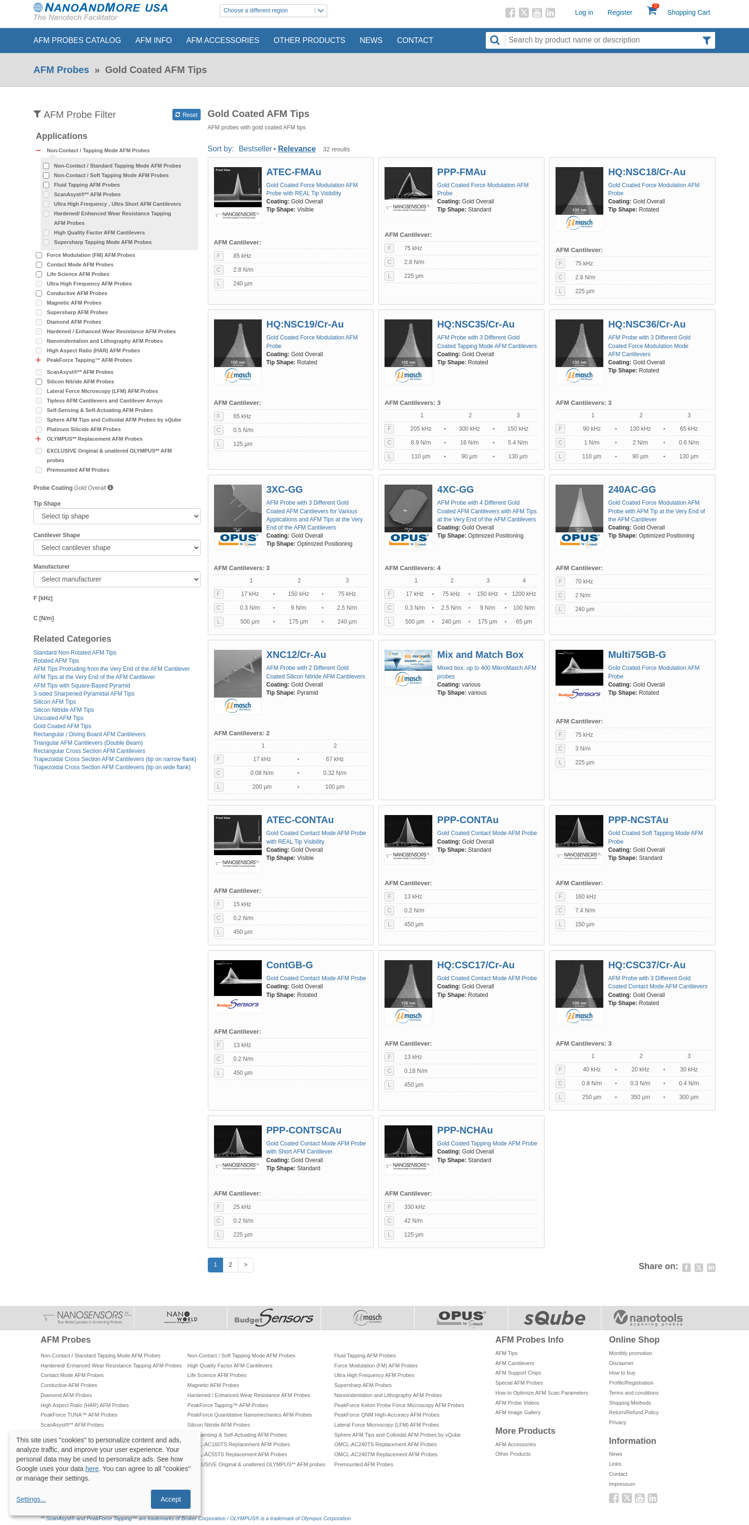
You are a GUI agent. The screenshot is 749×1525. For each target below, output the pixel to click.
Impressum (622, 1484)
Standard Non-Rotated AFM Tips (74, 652)
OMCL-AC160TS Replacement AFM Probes (238, 1444)
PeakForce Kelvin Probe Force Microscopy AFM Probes (399, 1405)
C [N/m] (43, 618)
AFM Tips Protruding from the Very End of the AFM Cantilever (111, 669)
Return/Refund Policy (634, 1412)
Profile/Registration (631, 1383)
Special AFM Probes (519, 1383)
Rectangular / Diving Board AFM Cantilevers (89, 734)
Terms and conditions (634, 1393)
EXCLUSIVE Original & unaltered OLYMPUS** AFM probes (109, 455)
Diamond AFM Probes (74, 322)
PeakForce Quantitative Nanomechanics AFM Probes (249, 1415)
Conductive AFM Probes (77, 293)
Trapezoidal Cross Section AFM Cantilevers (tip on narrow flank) (114, 759)
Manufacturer (51, 566)
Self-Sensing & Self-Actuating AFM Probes (100, 410)
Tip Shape (47, 503)
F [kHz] (43, 598)
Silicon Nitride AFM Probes (80, 381)
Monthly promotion (631, 1353)
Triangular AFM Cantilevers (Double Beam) (88, 743)
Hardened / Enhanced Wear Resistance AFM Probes (111, 331)
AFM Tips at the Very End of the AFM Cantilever (94, 677)
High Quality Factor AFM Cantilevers (99, 232)
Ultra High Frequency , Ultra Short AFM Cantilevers (117, 204)
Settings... (31, 1499)
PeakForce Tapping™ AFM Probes (227, 1405)
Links (615, 1464)
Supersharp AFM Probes (77, 312)
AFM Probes (61, 69)
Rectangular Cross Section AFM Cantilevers (89, 751)
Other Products (309, 40)
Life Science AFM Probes (78, 274)
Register (620, 12)
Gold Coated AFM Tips (62, 726)
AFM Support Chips (518, 1373)
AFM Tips (506, 1353)
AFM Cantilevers (514, 1363)
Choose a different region (275, 11)
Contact (415, 40)
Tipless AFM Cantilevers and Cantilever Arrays (105, 400)
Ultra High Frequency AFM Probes (89, 283)
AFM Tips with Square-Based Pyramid (81, 685)
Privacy (617, 1422)
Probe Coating (53, 488)
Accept (170, 1499)
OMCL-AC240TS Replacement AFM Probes (385, 1444)
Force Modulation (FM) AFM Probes (91, 255)
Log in (584, 12)
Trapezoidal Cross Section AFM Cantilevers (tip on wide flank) (112, 767)
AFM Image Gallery (518, 1412)
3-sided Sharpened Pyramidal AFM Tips (83, 693)
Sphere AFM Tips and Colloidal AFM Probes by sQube (114, 420)
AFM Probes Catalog (77, 40)
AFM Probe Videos (517, 1403)
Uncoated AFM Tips (58, 718)
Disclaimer (621, 1363)
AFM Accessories (222, 40)
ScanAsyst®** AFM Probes (87, 194)
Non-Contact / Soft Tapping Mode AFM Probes (111, 175)
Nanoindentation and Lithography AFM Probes (105, 341)
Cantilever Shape (56, 535)
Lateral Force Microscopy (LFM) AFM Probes (102, 391)
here (92, 1468)
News (371, 40)
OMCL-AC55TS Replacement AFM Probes (237, 1454)
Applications (61, 136)
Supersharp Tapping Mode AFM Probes (103, 242)
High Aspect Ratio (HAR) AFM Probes (93, 350)
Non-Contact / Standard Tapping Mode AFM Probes (117, 166)
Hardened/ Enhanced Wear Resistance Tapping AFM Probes (112, 218)
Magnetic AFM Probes (74, 303)
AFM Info (153, 40)
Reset (186, 115)
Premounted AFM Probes (78, 470)
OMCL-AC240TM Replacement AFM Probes (386, 1454)
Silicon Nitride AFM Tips (63, 710)
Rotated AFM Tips (56, 660)
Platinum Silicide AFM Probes (84, 429)
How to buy (622, 1373)
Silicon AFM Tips (54, 702)
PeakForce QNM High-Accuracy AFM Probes (386, 1415)
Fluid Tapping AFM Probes (87, 185)
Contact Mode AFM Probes (80, 264)
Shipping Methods (630, 1403)
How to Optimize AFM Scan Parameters (541, 1393)
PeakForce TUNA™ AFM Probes (79, 1415)
